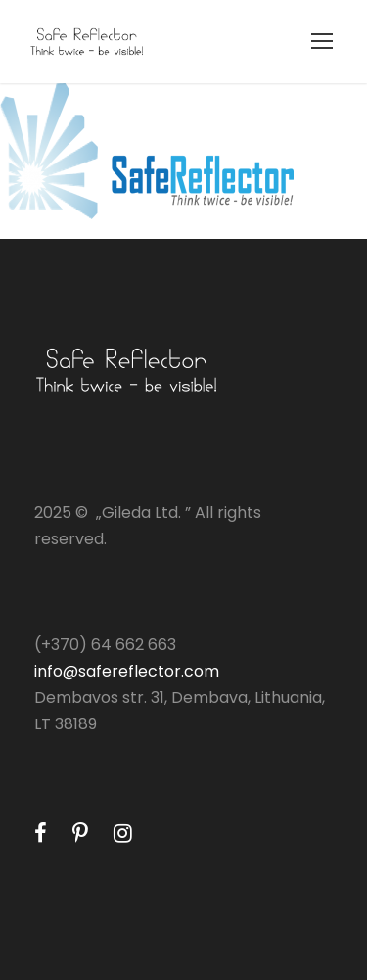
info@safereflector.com (126, 671)
